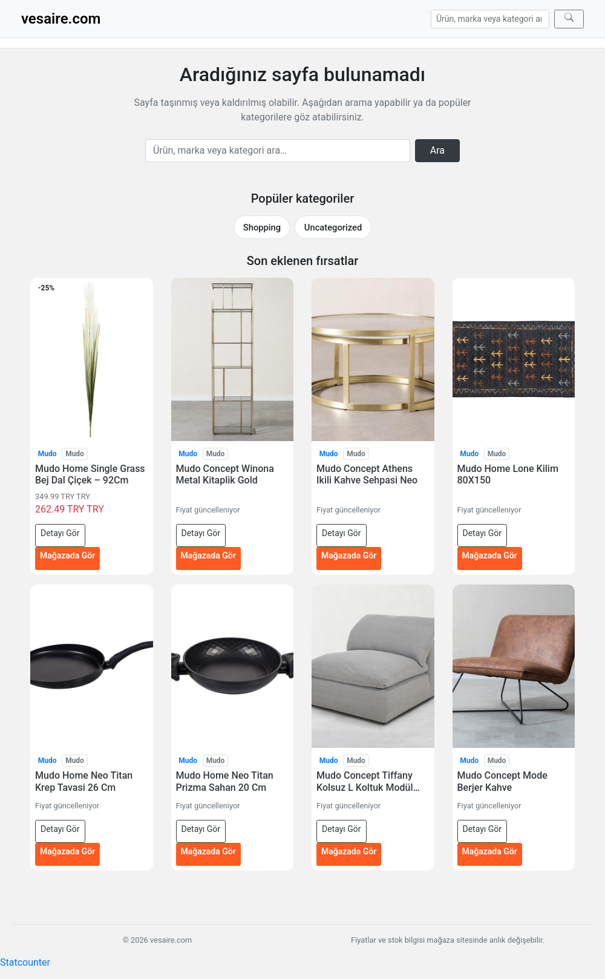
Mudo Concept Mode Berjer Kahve (502, 781)
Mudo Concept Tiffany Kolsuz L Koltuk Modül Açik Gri (364, 781)
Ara (437, 150)
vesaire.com (60, 18)
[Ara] (569, 19)
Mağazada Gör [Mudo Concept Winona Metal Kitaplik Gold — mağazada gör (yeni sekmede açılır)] (208, 555)
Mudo (47, 454)
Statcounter (25, 962)
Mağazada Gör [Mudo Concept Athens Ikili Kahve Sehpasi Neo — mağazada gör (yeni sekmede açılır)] (348, 555)
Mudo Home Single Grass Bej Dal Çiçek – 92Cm (90, 474)
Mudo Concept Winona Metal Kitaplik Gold (225, 474)
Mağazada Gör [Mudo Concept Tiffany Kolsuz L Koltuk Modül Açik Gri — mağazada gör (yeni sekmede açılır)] (348, 851)
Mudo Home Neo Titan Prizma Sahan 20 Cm (224, 781)
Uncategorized (333, 227)
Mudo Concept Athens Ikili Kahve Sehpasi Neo (366, 474)
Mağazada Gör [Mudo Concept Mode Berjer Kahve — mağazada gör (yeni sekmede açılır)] (489, 851)
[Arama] (490, 19)
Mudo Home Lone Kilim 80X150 (507, 474)
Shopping (262, 227)
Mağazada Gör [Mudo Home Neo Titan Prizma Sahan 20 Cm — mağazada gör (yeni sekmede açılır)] (208, 851)
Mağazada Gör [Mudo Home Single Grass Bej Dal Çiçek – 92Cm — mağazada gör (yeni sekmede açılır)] (67, 555)
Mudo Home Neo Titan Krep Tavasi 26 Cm (83, 781)
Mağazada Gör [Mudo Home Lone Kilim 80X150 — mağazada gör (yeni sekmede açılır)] (489, 555)
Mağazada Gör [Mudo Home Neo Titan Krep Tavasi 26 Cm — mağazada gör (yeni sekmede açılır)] (67, 851)
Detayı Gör (60, 533)
